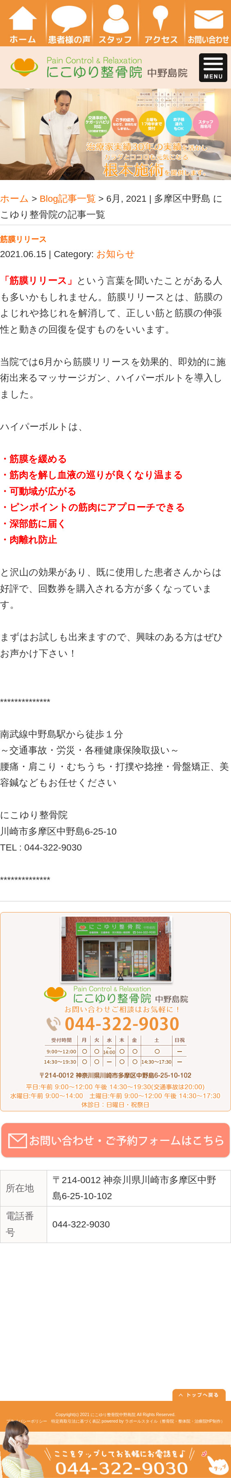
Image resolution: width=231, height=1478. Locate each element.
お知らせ (115, 254)
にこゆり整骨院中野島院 (113, 1414)
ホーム (14, 199)
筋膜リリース (23, 239)
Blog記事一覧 (68, 199)
